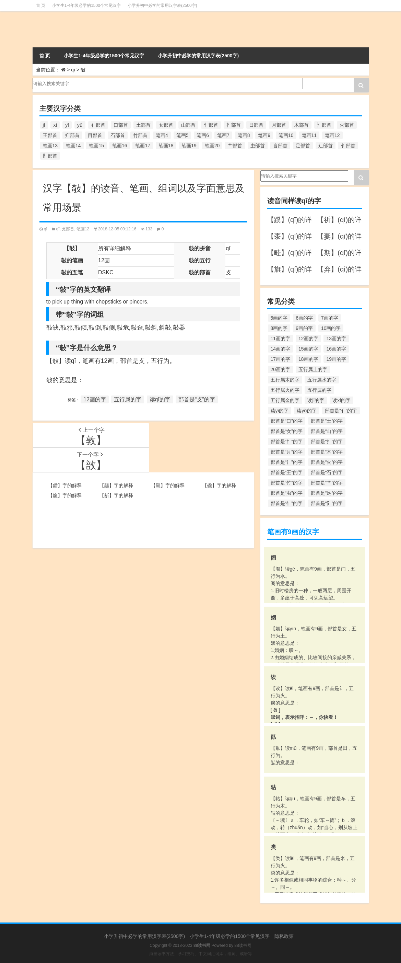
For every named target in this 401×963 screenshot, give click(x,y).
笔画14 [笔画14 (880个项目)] (73, 145)
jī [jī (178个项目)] (44, 125)
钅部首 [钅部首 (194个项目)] (348, 145)
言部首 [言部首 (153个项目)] (280, 145)
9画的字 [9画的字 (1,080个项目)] (304, 328)
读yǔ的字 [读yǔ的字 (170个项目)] (307, 410)
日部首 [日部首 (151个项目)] (256, 125)
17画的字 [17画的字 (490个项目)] (281, 359)
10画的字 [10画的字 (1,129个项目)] (331, 328)
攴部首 (68, 229)
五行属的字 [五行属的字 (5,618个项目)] (319, 390)
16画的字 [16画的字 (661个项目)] (336, 349)
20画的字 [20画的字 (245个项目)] (281, 369)
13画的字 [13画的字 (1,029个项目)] (336, 338)
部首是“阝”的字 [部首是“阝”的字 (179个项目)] (327, 503)
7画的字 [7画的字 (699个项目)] (329, 318)
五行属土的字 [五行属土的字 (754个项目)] (312, 369)
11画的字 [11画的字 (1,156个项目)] (281, 338)
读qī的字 (160, 399)
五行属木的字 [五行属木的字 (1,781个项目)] (285, 379)
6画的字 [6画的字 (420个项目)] (304, 318)
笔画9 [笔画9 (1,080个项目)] (264, 135)
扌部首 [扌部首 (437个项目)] (233, 125)
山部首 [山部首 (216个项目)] (188, 125)
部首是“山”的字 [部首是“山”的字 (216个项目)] (327, 431)
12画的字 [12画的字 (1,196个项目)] (308, 338)
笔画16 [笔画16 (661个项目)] (119, 145)
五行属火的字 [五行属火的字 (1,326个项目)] (285, 390)
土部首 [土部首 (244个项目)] (143, 125)
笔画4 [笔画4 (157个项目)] (162, 135)
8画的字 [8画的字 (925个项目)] (279, 328)
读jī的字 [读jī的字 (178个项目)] (315, 400)
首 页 (40, 5)
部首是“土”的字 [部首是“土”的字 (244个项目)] (327, 421)
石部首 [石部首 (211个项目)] (117, 135)
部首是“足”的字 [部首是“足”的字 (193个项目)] (327, 493)
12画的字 (94, 399)
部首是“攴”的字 (196, 399)
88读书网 (242, 945)
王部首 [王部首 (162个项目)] (50, 135)
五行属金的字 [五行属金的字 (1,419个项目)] (285, 400)
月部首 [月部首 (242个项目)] (279, 125)
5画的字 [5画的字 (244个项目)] (279, 318)
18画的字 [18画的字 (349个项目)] (308, 359)
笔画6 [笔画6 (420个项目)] (203, 135)
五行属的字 (127, 399)
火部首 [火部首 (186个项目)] (347, 125)
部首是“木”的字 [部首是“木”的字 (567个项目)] (327, 452)
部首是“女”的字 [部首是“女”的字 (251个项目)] (287, 431)
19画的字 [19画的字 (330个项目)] (336, 359)
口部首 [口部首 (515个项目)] (121, 125)
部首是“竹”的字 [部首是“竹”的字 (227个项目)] (287, 482)
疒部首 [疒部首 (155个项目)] (72, 135)
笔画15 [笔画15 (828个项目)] (96, 145)
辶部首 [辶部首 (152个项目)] (325, 145)
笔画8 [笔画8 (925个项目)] (244, 135)
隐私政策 (284, 936)
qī (73, 69)
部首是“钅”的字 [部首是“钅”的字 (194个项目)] (287, 503)
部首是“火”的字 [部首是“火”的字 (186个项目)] (327, 462)
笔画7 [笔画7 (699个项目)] (223, 135)
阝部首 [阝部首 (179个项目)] (50, 156)
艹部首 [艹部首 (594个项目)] (235, 145)
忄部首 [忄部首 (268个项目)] (211, 125)
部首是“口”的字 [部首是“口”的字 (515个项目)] (287, 421)
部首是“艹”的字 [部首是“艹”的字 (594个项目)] (327, 482)
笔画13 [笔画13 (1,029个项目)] (50, 145)
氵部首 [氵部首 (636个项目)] (324, 125)
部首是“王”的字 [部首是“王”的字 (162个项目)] (287, 472)
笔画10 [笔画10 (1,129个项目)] (286, 135)
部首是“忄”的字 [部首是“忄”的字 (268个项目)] (287, 441)
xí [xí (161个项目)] (55, 125)
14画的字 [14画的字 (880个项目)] (281, 349)
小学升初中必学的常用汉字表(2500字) (162, 5)
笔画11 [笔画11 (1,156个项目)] (309, 135)
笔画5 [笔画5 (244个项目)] (182, 135)
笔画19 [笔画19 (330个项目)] (189, 145)
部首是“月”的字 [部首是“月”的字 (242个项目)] (287, 452)
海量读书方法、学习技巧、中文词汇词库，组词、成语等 (200, 953)
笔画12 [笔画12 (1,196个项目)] (332, 135)
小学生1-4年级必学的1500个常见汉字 (86, 5)
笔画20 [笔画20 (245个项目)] (212, 145)
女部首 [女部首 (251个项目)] (166, 125)
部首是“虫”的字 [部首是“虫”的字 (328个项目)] (287, 493)
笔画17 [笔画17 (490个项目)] (142, 145)
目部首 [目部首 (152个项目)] (95, 135)
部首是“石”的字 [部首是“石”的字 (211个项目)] (327, 472)
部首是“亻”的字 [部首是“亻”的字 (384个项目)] (341, 410)
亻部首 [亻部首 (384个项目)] (98, 125)
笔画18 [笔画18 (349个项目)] (166, 145)
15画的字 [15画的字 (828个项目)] (308, 349)
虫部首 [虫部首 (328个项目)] (257, 145)
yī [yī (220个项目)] (67, 125)
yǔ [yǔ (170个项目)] (80, 125)
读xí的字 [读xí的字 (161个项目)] (341, 400)
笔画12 (82, 229)
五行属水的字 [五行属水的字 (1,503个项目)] (321, 379)
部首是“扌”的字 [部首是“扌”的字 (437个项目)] (327, 441)
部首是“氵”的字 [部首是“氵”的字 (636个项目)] (287, 462)
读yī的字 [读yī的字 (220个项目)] (280, 410)
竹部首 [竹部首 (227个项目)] (140, 135)
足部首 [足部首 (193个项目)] (303, 145)
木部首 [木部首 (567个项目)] (301, 125)
